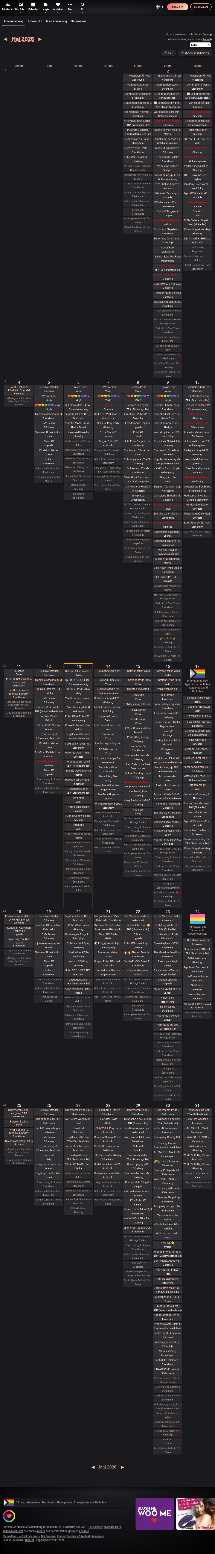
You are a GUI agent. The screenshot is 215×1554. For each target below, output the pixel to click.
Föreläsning (138, 719)
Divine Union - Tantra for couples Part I (168, 970)
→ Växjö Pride (78, 387)
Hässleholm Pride (167, 934)
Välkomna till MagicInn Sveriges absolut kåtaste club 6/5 (78, 467)
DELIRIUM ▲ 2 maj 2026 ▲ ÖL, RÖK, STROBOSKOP (168, 283)
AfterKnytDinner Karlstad (138, 120)
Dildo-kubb (138, 695)
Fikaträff (197, 211)
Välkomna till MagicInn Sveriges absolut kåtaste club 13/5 (78, 860)
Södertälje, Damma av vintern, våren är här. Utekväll (168, 238)
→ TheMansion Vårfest (167, 75)
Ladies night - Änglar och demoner (168, 1333)
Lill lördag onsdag (78, 1032)
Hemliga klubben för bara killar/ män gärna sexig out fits (49, 477)
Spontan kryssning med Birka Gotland (108, 743)
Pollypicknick (138, 710)
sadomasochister (13, 1531)
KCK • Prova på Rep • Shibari (197, 175)
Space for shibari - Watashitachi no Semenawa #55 (197, 432)
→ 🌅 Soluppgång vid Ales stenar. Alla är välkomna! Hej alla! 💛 (197, 93)
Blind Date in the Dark (137, 764)
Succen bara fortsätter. (167, 354)
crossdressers (112, 1527)
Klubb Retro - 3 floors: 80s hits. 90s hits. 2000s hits (168, 1360)
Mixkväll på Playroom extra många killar (138, 477)
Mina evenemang (56, 21)
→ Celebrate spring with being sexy (197, 111)
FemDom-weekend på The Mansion (138, 1128)
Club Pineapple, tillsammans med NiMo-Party (168, 612)
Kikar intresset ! (168, 265)
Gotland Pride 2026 (78, 689)
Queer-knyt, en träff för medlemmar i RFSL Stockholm (168, 943)
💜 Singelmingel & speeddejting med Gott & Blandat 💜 (108, 803)
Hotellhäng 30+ (108, 776)
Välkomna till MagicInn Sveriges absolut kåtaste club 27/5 (78, 1190)
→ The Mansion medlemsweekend (168, 916)
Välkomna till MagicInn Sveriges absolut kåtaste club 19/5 (49, 988)
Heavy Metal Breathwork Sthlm (108, 785)
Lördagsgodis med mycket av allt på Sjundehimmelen (168, 586)
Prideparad (167, 749)
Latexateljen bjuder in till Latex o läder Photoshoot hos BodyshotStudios (197, 477)
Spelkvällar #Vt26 (78, 952)
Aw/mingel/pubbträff (138, 84)
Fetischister (95, 1527)
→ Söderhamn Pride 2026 (108, 1110)
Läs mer (84, 1531)
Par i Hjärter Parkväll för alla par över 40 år (108, 485)
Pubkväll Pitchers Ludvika (49, 688)
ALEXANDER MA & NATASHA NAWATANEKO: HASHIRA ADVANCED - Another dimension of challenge (168, 1152)
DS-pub (138, 934)
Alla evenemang (13, 23)
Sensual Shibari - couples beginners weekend (168, 405)
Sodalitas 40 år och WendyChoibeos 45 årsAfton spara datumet (108, 1164)
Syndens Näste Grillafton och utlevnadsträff (168, 794)
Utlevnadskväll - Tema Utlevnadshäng (78, 752)
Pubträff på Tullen (78, 925)
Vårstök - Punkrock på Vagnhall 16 (168, 468)
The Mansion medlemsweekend (138, 916)
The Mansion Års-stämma (168, 952)
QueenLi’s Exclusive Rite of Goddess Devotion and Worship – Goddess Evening (168, 540)
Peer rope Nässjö (168, 961)
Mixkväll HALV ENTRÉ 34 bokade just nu (168, 656)
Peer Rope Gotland (48, 761)
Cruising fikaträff (167, 1143)
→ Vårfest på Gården (197, 102)
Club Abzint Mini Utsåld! (168, 567)
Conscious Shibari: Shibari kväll (168, 495)
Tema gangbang (48, 997)
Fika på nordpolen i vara (108, 725)
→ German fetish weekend (108, 670)
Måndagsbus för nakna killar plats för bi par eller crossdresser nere (138, 174)
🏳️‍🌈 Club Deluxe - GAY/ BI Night (168, 848)
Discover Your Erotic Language (138, 148)
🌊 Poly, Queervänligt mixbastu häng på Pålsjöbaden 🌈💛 (108, 943)
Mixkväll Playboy (167, 549)
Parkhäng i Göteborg (168, 803)
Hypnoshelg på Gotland (138, 1119)
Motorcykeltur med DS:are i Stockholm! (197, 157)
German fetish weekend (78, 671)
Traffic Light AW (137, 1262)
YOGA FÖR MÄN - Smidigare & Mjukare (78, 988)
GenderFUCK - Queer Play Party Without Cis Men (138, 961)
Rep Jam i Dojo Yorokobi (197, 184)
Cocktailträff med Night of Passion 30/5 (168, 1287)
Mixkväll (167, 1439)
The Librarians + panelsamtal (78, 698)
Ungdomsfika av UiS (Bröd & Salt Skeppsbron (78, 414)
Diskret (29, 1540)
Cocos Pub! (167, 247)
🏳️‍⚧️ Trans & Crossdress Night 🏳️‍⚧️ (168, 594)
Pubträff (138, 432)
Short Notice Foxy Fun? (197, 265)
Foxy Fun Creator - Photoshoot (49, 1199)
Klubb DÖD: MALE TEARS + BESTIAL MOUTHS (78, 970)
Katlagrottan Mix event (168, 1060)
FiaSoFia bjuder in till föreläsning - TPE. (168, 988)
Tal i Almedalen (168, 776)
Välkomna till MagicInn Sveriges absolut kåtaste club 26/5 (49, 1191)
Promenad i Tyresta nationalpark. (168, 450)
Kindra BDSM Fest (167, 1305)
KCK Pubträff (138, 1200)
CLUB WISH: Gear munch (78, 743)
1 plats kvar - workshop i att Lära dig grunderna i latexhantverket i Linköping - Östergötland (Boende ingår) (168, 713)
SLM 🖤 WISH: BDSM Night (197, 238)
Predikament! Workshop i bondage (197, 495)
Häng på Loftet (167, 477)
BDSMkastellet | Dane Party (168, 513)
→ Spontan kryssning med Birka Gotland (138, 688)
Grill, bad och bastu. (167, 1233)
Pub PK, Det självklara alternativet (19, 681)
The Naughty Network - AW (138, 111)
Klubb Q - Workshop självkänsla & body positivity (49, 1128)
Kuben (48, 459)
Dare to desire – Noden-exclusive (78, 779)
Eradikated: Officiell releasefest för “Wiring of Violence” (138, 450)
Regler (61, 1536)
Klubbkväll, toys (138, 791)
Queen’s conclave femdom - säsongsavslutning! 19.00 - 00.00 (168, 531)
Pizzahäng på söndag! (197, 229)
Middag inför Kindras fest (168, 1251)
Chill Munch (197, 985)
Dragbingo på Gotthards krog (49, 1173)
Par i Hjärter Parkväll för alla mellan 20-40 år (108, 847)
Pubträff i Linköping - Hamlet (138, 157)
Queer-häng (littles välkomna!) (197, 767)
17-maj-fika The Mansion (197, 830)
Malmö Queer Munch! (78, 770)
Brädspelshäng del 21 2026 (108, 698)
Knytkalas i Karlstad (78, 734)
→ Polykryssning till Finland (168, 688)
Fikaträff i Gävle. (48, 450)
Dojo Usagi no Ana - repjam (19, 941)
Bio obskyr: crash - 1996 (19, 1141)
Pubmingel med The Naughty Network (138, 459)
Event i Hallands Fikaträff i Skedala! (19, 389)
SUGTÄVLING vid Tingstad (197, 531)
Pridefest (138, 809)
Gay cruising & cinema (138, 183)
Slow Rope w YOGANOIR (197, 949)
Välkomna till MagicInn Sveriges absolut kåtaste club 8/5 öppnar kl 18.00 (138, 522)
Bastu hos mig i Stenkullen (138, 782)
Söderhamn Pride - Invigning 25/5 (19, 1112)
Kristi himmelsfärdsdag (108, 838)
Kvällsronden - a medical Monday (19, 692)
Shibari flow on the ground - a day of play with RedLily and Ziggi (168, 129)
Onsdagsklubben (78, 788)
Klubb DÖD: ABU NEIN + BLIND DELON (138, 1218)
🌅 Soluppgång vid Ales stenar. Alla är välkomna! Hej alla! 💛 (168, 102)
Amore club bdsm (167, 1278)
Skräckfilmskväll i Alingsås (168, 522)
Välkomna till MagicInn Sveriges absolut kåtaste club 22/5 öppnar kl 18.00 (138, 997)
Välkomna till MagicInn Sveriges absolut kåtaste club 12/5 (49, 788)
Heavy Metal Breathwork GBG (197, 459)
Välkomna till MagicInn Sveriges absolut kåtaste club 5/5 (49, 468)
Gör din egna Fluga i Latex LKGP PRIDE (78, 934)
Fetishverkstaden (197, 129)
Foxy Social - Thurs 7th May (108, 467)
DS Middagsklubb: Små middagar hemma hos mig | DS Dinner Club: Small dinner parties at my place (168, 93)
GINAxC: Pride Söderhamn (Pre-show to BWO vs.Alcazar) (168, 1369)
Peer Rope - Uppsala (197, 468)
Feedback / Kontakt (78, 1536)
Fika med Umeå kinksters (49, 432)
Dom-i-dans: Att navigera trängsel (168, 1260)
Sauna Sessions (197, 994)
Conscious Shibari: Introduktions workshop (168, 441)
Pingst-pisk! (167, 997)
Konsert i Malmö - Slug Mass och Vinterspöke (78, 725)
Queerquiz (108, 734)
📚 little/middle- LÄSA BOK (78, 405)
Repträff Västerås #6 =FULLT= (197, 821)
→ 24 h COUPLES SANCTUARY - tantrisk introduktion (197, 1137)
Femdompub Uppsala (138, 423)
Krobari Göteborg (78, 961)
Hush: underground (138, 970)
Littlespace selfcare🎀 (197, 405)
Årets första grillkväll (78, 707)
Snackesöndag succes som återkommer (197, 256)
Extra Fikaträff (108, 432)
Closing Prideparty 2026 (168, 1170)
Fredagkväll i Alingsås (138, 1182)
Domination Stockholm (138, 93)
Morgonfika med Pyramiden (108, 916)
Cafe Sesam (49, 423)
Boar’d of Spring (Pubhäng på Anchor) (108, 1137)
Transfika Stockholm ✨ (49, 414)
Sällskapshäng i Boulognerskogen (168, 1296)
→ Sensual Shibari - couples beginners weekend (197, 387)
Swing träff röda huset (168, 345)
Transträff (49, 1155)
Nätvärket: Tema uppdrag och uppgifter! (168, 193)
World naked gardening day (168, 111)
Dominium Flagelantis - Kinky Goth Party (168, 229)
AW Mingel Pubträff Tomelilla (138, 414)
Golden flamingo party (138, 773)
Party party (168, 883)
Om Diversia (48, 1536)
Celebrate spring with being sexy (168, 274)
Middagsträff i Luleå (78, 761)
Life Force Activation (197, 976)
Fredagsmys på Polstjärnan (138, 139)
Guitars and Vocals (138, 468)
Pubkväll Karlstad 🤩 (138, 925)
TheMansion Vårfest (138, 75)
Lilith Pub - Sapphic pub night (138, 441)
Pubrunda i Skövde (168, 1015)
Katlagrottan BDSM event (168, 1314)
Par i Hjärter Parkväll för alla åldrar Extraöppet (78, 886)
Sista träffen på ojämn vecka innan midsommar (168, 629)
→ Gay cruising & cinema (167, 310)
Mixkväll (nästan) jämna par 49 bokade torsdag (138, 227)
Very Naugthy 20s (167, 1024)
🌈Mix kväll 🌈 (168, 638)
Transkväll (78, 1128)
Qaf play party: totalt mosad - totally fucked (168, 821)
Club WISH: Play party (108, 1128)
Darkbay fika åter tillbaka (168, 740)
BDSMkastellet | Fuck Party (168, 202)
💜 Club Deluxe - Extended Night (138, 166)
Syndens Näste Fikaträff (108, 925)
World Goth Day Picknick (197, 1155)
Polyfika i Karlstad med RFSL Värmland (49, 752)
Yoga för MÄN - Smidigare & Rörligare (78, 423)
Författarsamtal (108, 749)
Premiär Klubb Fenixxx (168, 292)
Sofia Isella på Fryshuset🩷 (168, 704)
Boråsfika (19, 670)
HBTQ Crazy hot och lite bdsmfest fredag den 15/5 (138, 844)
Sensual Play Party (108, 423)
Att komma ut (197, 785)
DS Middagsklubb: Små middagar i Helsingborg (168, 925)
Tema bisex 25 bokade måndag (138, 862)
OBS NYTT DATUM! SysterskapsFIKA (197, 139)
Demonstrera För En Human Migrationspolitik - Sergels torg (197, 486)
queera (41, 1531)
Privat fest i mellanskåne (168, 830)
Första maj (138, 210)
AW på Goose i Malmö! (138, 728)
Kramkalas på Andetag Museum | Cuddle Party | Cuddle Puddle (108, 1173)
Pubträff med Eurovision (168, 839)
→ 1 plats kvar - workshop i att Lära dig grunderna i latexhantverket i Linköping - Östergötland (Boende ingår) (197, 721)
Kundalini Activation (197, 504)
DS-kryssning (167, 1006)
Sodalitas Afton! (108, 767)
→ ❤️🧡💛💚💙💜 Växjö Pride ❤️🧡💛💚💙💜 (78, 396)
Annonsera (97, 1536)
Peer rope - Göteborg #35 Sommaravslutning (197, 794)
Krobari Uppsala (167, 979)
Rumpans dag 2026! (108, 688)
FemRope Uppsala (108, 794)
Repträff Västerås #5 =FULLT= (197, 193)
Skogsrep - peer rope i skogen (197, 758)
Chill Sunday (197, 247)
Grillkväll (138, 1146)
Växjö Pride (48, 396)
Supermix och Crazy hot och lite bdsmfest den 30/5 (168, 1422)
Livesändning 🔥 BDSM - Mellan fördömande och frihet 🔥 (168, 767)
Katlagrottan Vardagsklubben (138, 192)
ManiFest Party (168, 1351)
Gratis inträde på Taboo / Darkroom (78, 441)
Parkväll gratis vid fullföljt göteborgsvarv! (168, 1086)
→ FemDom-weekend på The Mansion (168, 1128)
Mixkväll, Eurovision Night (167, 875)
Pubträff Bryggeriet (168, 211)
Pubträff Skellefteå (138, 129)
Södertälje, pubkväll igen (168, 1342)
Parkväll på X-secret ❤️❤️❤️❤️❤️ (168, 363)
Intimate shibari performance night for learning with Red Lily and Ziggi (108, 758)
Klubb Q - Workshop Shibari (108, 414)
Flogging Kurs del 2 (167, 157)
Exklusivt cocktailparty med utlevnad (168, 220)
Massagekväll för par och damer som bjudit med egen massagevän (108, 476)
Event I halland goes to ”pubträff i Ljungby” (168, 184)
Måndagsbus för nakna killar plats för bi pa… (19, 400)
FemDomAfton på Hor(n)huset (49, 925)
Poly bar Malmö (49, 716)
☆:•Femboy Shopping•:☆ (168, 1197)
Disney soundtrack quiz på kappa (49, 1164)
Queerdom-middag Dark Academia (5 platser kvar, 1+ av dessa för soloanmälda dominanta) (197, 839)
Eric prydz (138, 495)
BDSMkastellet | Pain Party (168, 812)
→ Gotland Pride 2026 (108, 679)
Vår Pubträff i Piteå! (167, 1269)
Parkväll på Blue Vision (168, 328)
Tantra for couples (167, 1215)
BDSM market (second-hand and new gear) (138, 102)
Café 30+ (108, 405)
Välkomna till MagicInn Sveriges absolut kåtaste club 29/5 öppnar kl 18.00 (138, 1254)
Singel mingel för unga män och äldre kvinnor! (168, 504)
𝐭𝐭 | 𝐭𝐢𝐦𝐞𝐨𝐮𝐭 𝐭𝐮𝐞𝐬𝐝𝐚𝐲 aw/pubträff (49, 943)
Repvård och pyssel (138, 405)
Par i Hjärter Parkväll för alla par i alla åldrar (138, 548)
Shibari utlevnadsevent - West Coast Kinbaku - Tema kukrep (168, 148)
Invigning (78, 797)
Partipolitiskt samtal (168, 785)
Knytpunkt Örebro (108, 716)
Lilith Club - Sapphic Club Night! (138, 1227)
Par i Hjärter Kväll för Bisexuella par (108, 997)
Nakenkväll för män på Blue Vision (108, 459)
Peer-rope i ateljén (138, 1155)
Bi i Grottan (167, 695)
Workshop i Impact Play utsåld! (168, 432)
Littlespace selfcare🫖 (197, 120)
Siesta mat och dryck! (167, 558)
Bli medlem (201, 6)
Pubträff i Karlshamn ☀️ (108, 1146)
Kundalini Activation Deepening (19, 929)
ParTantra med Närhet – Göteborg (168, 120)
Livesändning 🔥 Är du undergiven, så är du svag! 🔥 (168, 175)
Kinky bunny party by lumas (168, 1404)
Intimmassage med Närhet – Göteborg (197, 148)
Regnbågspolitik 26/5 (48, 1119)
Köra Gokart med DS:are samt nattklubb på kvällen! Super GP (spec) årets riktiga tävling (168, 1224)
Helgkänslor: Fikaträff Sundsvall (168, 758)
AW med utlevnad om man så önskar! (138, 1191)
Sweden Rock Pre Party (167, 256)
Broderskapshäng (108, 952)
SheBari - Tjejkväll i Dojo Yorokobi (168, 486)
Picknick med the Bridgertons (197, 423)
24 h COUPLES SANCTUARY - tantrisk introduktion (168, 1179)
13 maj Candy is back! (78, 815)
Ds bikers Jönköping (78, 943)
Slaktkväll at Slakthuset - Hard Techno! (168, 301)
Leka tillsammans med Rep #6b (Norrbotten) (168, 423)
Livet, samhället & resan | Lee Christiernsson (138, 1137)
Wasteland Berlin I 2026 (197, 1003)
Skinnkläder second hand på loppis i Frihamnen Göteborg (168, 139)
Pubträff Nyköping (138, 737)
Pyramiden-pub (49, 734)
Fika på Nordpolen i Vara (197, 1173)
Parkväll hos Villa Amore (168, 1077)
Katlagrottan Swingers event (168, 337)
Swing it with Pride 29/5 (138, 1209)
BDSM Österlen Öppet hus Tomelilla (197, 220)
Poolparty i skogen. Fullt (168, 1206)
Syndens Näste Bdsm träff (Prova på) (168, 1323)
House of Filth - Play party (78, 1146)
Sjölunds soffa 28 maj (108, 1155)
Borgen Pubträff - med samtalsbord (108, 961)
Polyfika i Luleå (19, 1121)
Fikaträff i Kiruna (197, 202)
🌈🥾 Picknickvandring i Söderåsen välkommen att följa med (168, 1161)
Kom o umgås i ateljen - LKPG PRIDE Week (19, 918)
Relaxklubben (78, 485)
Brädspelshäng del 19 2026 (197, 166)
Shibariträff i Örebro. (48, 725)
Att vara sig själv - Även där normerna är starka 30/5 (168, 1188)
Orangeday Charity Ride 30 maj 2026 (168, 1137)
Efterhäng (78, 824)
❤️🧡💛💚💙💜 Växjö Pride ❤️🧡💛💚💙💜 (49, 405)
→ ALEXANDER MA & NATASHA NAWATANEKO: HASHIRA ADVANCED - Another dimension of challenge (197, 1128)
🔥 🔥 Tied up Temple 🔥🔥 (138, 952)
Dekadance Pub (138, 746)
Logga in (177, 6)
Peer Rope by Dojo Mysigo (138, 755)
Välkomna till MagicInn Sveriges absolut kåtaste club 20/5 (78, 1015)
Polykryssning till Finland (138, 704)
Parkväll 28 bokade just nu (138, 557)
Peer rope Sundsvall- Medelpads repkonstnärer (49, 707)
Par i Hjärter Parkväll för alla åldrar (138, 218)
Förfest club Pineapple (138, 539)
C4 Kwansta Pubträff (138, 486)
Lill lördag (78, 493)
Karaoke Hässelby (78, 432)
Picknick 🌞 (167, 1242)
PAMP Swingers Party (137, 1271)
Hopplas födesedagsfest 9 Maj (168, 459)
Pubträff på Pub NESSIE (78, 716)
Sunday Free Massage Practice (197, 803)
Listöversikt (35, 21)
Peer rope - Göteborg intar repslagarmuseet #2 (197, 749)
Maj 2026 (23, 38)
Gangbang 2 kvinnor (78, 877)
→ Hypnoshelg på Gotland (168, 1119)
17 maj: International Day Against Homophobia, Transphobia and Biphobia (55, 1502)
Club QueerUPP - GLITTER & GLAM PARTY (168, 577)
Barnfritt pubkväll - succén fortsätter (197, 522)
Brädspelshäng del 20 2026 (197, 450)
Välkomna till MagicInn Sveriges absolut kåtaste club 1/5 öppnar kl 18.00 (138, 201)
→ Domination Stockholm (168, 84)
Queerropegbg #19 (138, 1164)
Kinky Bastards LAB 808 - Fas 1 (138, 800)
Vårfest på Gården (167, 166)
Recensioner (78, 21)
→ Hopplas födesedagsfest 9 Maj (197, 396)
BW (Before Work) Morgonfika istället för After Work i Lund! (78, 1119)
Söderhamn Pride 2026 (78, 1110)
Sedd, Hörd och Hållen (168, 722)
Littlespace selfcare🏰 (197, 730)
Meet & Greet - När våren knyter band (108, 707)
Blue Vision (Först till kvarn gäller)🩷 (197, 857)
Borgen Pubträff (108, 441)
